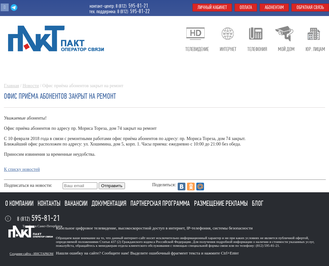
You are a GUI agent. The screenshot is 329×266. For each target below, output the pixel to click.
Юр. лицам (315, 49)
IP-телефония (199, 228)
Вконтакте (5, 7)
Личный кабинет (212, 7)
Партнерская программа (160, 203)
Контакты (50, 203)
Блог (257, 203)
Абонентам (274, 7)
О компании (20, 203)
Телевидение (197, 49)
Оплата (246, 7)
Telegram (14, 7)
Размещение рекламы (221, 203)
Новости (30, 85)
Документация (110, 203)
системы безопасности (233, 228)
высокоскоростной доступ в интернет (151, 228)
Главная (11, 85)
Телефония (257, 49)
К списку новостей (22, 169)
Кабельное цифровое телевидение (86, 228)
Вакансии (77, 203)
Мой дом (286, 49)
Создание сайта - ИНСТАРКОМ (31, 253)
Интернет (228, 49)
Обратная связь (310, 7)
